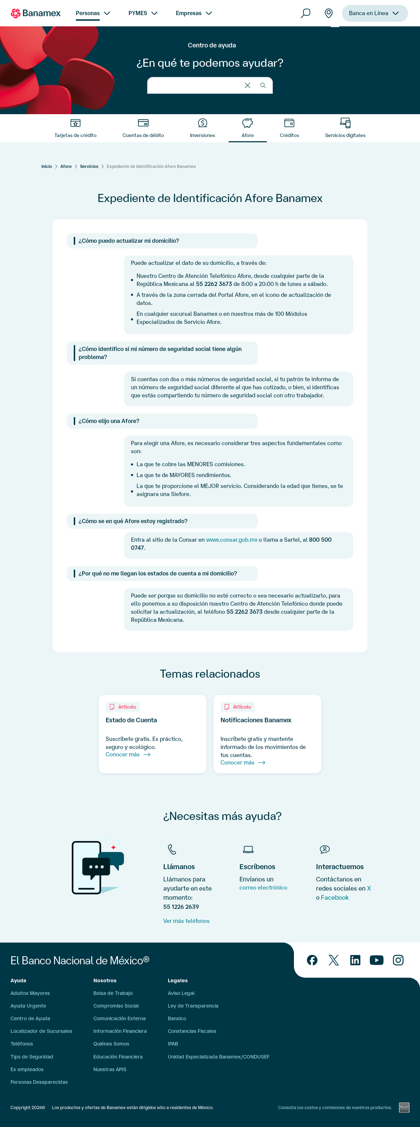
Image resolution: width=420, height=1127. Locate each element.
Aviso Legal (181, 993)
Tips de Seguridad (32, 1057)
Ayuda (18, 980)
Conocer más (128, 754)
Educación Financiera (118, 1057)
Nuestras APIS (109, 1069)
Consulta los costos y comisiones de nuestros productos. (335, 1107)
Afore (66, 166)
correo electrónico (263, 887)
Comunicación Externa (119, 1018)
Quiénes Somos (111, 1044)
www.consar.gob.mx (231, 539)
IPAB (173, 1044)
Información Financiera (120, 1031)
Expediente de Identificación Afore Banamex (151, 166)
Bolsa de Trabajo (113, 993)
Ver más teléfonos (186, 921)
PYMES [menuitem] (138, 13)
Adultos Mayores (30, 993)
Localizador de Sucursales (41, 1031)
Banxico (177, 1018)
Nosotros (105, 980)
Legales (178, 980)
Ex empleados (27, 1069)
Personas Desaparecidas (39, 1082)
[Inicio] (46, 166)
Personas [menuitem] (88, 13)
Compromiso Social (116, 1006)
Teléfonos (22, 1044)
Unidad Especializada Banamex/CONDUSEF (219, 1057)
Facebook (335, 897)
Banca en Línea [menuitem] (368, 13)
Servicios (89, 166)
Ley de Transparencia (193, 1006)
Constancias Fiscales (192, 1031)
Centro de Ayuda (30, 1018)
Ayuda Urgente (28, 1006)
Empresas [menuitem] (189, 13)
